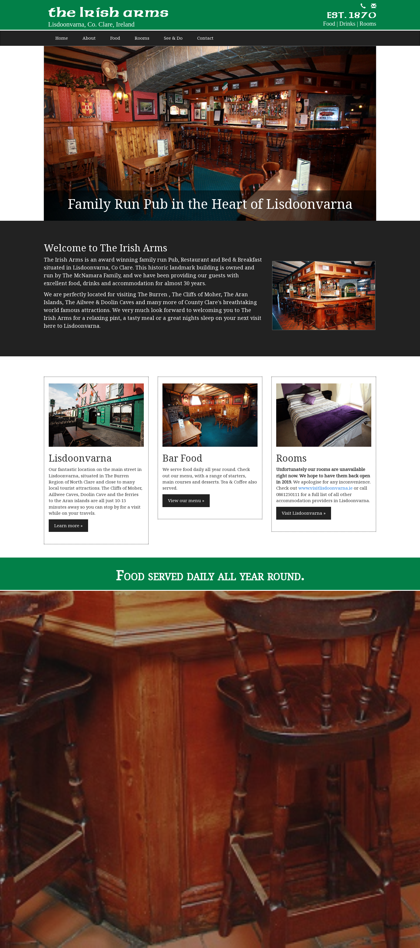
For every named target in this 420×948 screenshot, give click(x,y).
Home (61, 38)
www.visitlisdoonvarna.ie (325, 488)
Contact (205, 38)
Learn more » (68, 525)
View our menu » (186, 500)
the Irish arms (108, 18)
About (89, 38)
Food (115, 38)
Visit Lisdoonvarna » (304, 513)
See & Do (173, 38)
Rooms (142, 38)
